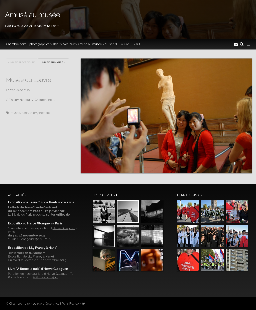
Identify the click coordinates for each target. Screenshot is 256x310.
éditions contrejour (45, 277)
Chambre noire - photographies (27, 44)
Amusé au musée (90, 44)
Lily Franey (34, 256)
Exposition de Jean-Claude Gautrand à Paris (41, 202)
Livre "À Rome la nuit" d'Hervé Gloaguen (38, 269)
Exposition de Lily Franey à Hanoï (32, 248)
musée (15, 113)
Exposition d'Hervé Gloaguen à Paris (35, 223)
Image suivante (53, 62)
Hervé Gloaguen (64, 228)
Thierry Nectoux (63, 44)
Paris (25, 113)
